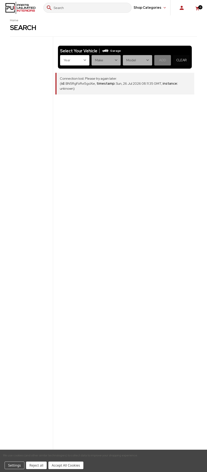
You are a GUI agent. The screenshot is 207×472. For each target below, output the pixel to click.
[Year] (74, 60)
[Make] (106, 60)
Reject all (36, 465)
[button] (111, 51)
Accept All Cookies (66, 465)
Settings (14, 465)
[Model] (137, 60)
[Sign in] (181, 8)
